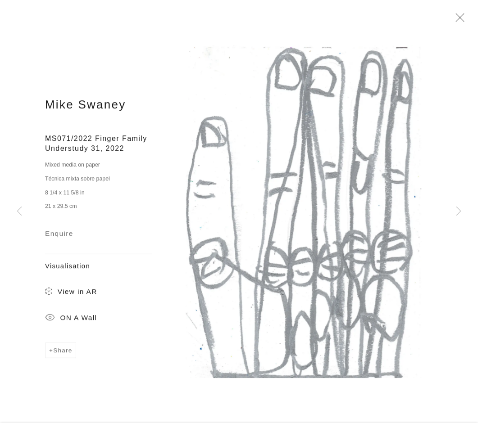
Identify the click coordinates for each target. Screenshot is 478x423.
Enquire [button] (59, 235)
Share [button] (62, 352)
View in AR (71, 294)
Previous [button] (19, 211)
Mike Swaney (85, 106)
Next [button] (458, 211)
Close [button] (457, 20)
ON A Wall (71, 320)
